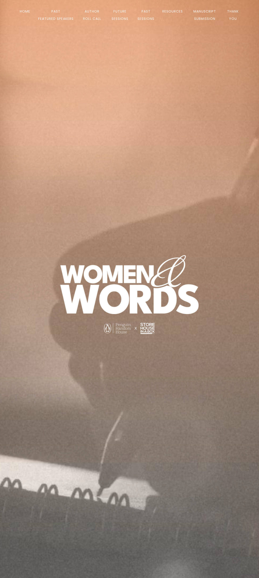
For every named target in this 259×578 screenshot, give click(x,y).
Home (25, 11)
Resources (172, 11)
